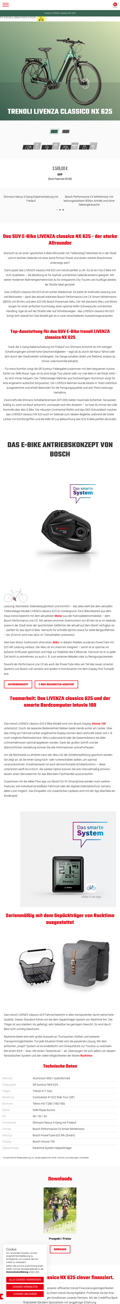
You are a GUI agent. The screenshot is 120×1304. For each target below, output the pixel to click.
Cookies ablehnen (25, 1293)
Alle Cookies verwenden (25, 1279)
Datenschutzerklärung (17, 1272)
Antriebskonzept (18, 685)
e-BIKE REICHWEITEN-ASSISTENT (56, 685)
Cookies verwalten (25, 1286)
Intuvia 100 (99, 723)
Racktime (86, 1055)
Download (60, 1250)
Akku (55, 642)
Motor (58, 615)
